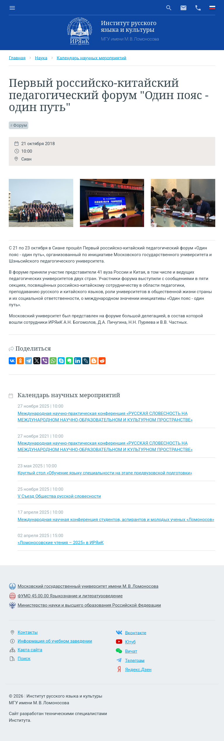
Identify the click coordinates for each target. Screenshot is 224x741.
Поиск (24, 658)
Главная (17, 57)
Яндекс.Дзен (138, 669)
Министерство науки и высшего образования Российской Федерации (89, 605)
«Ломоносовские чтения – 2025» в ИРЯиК (61, 542)
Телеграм (135, 660)
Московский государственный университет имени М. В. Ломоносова (88, 586)
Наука (41, 57)
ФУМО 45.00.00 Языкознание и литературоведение (70, 596)
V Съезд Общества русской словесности (59, 496)
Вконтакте (135, 632)
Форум (20, 125)
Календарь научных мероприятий (92, 57)
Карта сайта (30, 649)
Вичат (131, 651)
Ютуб (130, 642)
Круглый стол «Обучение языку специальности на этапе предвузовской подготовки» (105, 473)
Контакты (28, 632)
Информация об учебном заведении (55, 641)
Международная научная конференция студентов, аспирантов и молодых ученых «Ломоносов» (116, 519)
